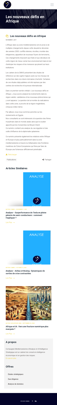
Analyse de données (15, 384)
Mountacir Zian (16, 323)
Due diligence (13, 379)
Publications (11, 160)
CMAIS (13, 209)
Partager (48, 160)
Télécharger (11, 155)
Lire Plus (10, 222)
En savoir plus (11, 358)
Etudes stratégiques (15, 374)
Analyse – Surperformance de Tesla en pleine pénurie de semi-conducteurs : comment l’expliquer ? (26, 215)
